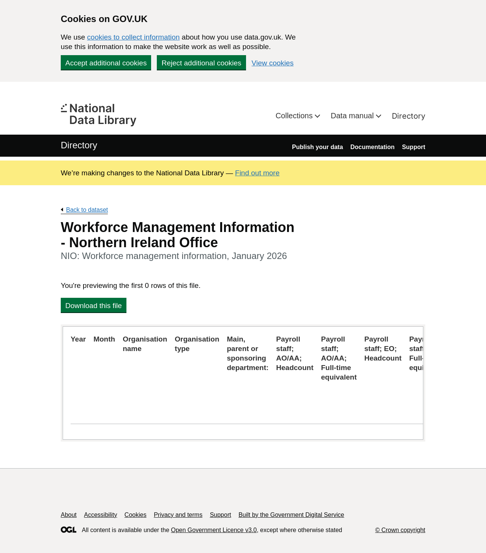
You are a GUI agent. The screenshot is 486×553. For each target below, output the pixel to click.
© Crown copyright (400, 530)
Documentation (372, 147)
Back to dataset (87, 210)
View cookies (273, 63)
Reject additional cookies (201, 63)
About (69, 515)
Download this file (93, 306)
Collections (295, 115)
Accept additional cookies (106, 63)
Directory (408, 116)
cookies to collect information (133, 37)
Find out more (257, 173)
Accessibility (100, 515)
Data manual (353, 115)
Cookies (136, 515)
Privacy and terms (178, 515)
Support (413, 147)
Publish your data (317, 147)
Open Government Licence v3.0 (214, 530)
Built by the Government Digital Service (291, 515)
